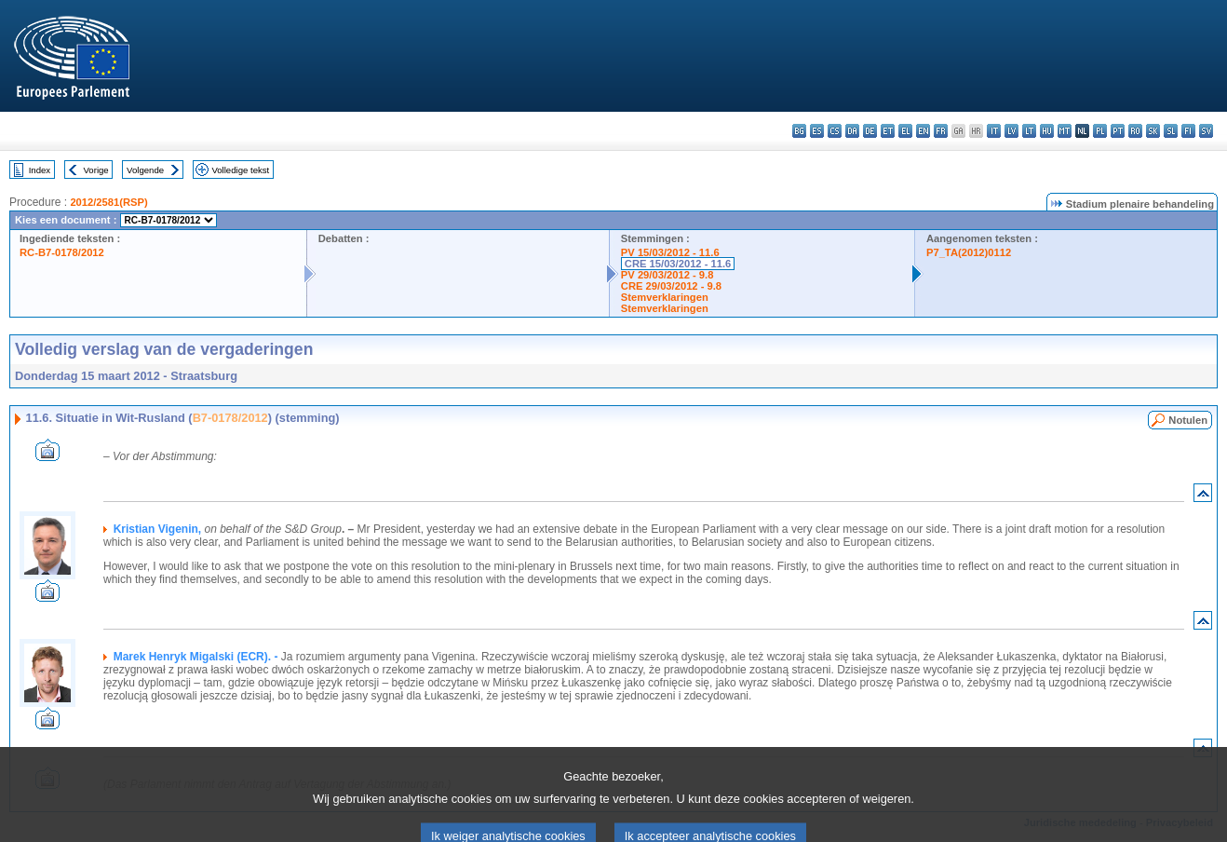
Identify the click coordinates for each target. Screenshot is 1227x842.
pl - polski (1100, 131)
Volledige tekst (240, 170)
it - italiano (994, 131)
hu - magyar (1047, 131)
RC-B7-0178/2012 (62, 252)
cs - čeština (835, 131)
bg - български (799, 131)
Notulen (1187, 420)
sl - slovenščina (1171, 131)
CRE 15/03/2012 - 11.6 (678, 263)
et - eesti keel (888, 131)
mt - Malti (1065, 131)
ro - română (1135, 131)
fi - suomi (1188, 131)
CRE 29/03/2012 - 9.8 (671, 286)
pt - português (1118, 131)
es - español (817, 131)
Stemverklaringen (664, 297)
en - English (923, 131)
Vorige (96, 170)
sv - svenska (1206, 131)
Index (39, 170)
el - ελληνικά (905, 131)
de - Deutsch (870, 131)
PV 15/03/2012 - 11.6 (670, 252)
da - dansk (852, 131)
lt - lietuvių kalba (1029, 131)
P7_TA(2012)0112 (968, 252)
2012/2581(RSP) (108, 202)
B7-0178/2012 (230, 418)
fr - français (941, 131)
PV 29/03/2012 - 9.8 (667, 274)
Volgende (145, 170)
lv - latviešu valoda (1011, 131)
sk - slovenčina (1153, 131)
